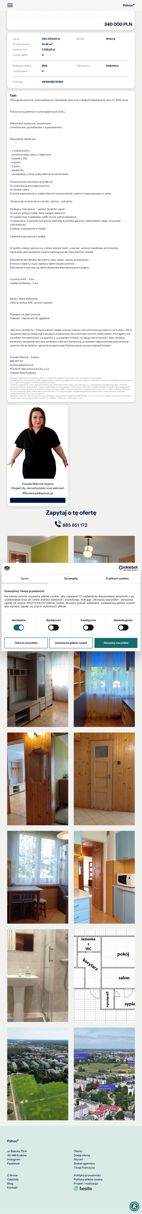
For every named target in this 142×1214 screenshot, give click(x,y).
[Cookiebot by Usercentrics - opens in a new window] (121, 568)
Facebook (13, 1163)
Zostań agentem (84, 1163)
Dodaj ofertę (82, 1155)
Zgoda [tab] (25, 578)
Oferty (78, 1151)
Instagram (13, 1159)
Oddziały (13, 1179)
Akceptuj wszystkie (116, 643)
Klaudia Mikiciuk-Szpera (37, 484)
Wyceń (78, 1159)
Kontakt (12, 1188)
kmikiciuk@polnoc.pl (38, 493)
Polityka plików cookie (88, 1179)
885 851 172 (37, 500)
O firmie (12, 1175)
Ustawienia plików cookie (71, 643)
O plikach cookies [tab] (117, 578)
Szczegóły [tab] (71, 578)
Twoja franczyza (84, 1167)
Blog (10, 1183)
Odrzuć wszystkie (26, 643)
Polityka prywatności (87, 1175)
